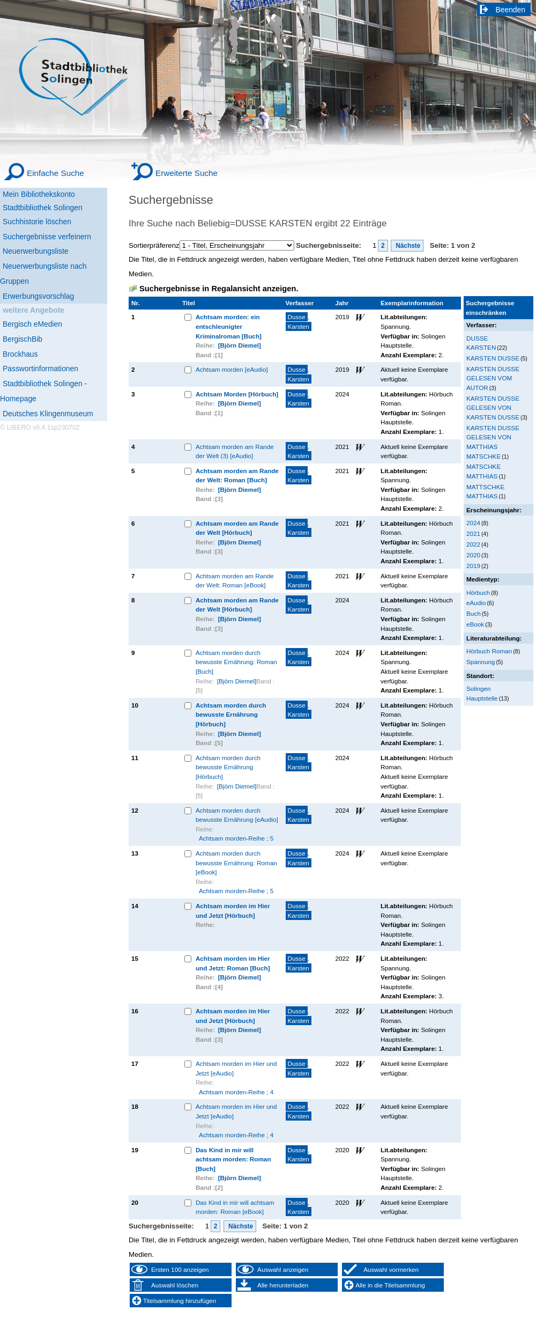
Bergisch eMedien (32, 324)
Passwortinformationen (40, 368)
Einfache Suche (55, 173)
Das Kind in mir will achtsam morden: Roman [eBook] (235, 1207)
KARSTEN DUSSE (492, 358)
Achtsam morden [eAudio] (232, 369)
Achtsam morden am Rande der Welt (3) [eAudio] (235, 451)
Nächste (407, 245)
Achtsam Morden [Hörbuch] (237, 394)
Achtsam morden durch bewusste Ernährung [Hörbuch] (231, 714)
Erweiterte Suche (186, 173)
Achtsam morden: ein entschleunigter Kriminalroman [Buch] (229, 326)
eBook (475, 624)
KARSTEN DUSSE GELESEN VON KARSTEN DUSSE (492, 408)
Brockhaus (20, 354)
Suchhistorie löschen (37, 221)
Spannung (480, 661)
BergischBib (22, 339)
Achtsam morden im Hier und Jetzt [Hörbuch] (233, 910)
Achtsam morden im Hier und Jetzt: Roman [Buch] (233, 963)
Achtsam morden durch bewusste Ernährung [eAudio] (237, 815)
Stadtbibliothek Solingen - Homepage (43, 391)
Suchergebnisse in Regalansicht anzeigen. (218, 288)
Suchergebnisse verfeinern (47, 236)
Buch (473, 613)
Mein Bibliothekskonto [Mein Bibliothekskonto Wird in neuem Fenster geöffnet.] (39, 194)
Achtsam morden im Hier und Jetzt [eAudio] (236, 1068)
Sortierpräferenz (154, 245)
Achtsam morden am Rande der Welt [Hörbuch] (237, 528)
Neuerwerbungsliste (36, 251)
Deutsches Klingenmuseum (48, 413)
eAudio (476, 602)
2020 (473, 554)
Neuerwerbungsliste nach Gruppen (43, 273)
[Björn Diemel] (239, 345)
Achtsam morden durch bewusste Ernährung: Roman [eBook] (236, 862)
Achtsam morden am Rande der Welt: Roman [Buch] (237, 475)
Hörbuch (478, 592)
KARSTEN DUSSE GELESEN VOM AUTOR (492, 378)
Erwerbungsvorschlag (38, 296)
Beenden (511, 9)
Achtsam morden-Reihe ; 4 (236, 1091)
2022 (473, 544)
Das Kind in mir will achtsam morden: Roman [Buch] (233, 1159)
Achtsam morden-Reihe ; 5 (236, 838)
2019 (473, 565)
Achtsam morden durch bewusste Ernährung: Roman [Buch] (236, 662)
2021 (473, 533)
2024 (473, 522)
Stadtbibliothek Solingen (43, 207)
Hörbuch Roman (489, 650)
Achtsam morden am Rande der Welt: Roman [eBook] (235, 580)
